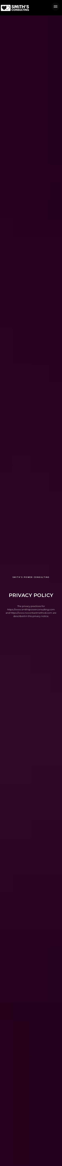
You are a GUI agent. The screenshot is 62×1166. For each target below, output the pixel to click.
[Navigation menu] (55, 6)
